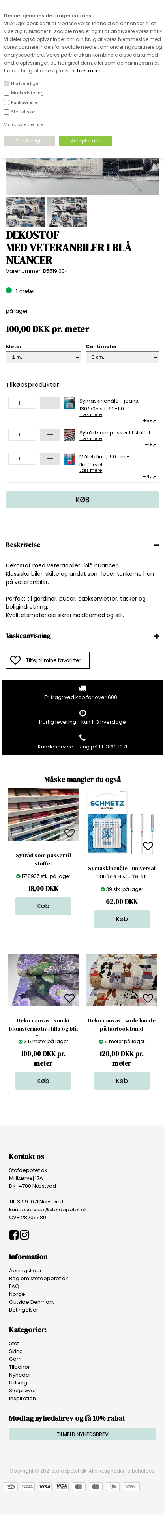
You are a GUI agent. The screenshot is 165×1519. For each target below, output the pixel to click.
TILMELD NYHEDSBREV (83, 1434)
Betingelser (23, 1310)
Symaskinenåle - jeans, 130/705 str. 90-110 (115, 407)
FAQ (14, 1286)
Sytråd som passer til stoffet (114, 435)
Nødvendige (24, 83)
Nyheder (20, 1375)
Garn (15, 1359)
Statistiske (23, 112)
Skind (16, 1351)
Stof (14, 1343)
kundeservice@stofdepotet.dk (48, 1209)
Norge (17, 1294)
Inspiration (22, 1398)
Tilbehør (19, 1367)
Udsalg (18, 1382)
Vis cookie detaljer (24, 124)
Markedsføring (27, 93)
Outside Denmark (31, 1302)
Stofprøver (22, 1390)
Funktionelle (24, 102)
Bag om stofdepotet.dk (38, 1278)
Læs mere (88, 70)
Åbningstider (25, 1270)
